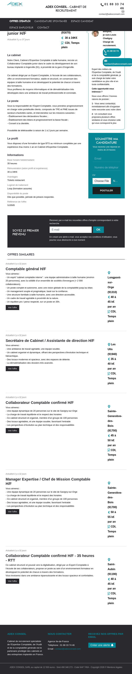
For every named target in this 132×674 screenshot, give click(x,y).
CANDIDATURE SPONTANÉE (50, 21)
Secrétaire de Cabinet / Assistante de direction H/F (50, 341)
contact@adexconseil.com (112, 14)
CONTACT (43, 27)
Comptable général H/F (26, 269)
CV (94, 175)
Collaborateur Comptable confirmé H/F (40, 402)
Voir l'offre (12, 307)
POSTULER (106, 190)
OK (98, 229)
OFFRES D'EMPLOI (19, 21)
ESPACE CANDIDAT (82, 21)
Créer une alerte (102, 645)
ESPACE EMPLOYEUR (21, 27)
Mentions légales (114, 667)
